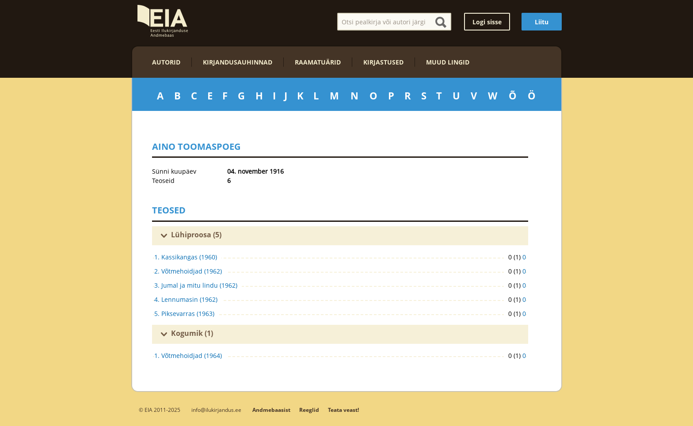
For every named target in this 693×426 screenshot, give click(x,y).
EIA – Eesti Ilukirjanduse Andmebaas (162, 21)
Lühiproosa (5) (196, 235)
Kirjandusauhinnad (237, 62)
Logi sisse (487, 22)
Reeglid (309, 410)
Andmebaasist (271, 410)
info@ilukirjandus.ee (216, 409)
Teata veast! (343, 410)
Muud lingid (447, 62)
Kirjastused (383, 62)
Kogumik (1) (192, 333)
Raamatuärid (318, 62)
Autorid (166, 62)
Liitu (541, 22)
